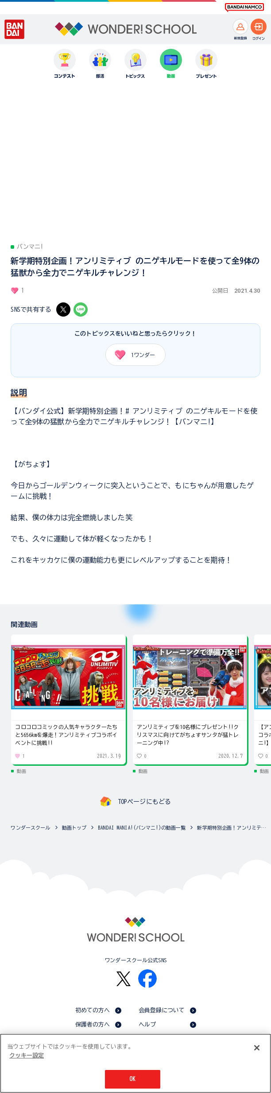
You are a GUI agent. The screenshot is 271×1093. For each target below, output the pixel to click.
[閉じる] (257, 1048)
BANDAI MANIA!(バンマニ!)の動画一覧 (142, 827)
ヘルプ (147, 1024)
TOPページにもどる (144, 802)
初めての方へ (92, 1010)
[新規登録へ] (240, 27)
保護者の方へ (92, 1024)
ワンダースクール (30, 827)
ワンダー (131, 354)
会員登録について (162, 1010)
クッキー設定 (26, 1055)
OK (132, 1079)
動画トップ (74, 827)
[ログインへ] (259, 27)
